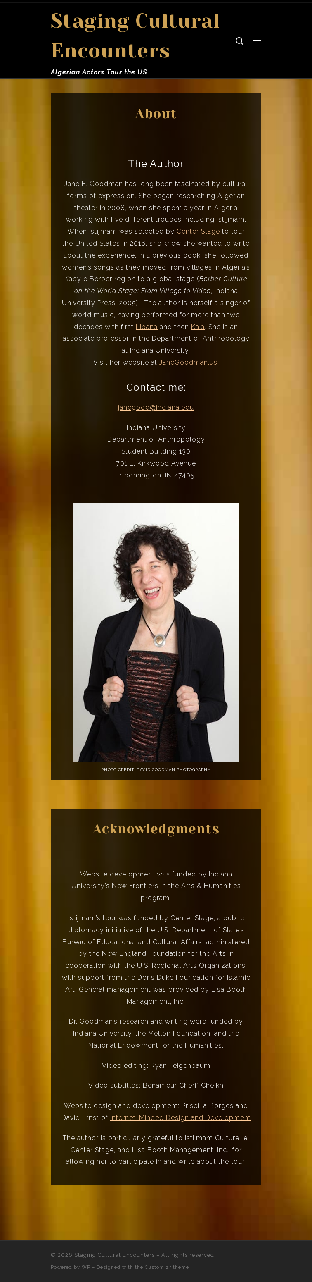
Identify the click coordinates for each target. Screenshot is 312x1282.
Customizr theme (167, 1267)
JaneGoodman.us (188, 362)
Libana (147, 327)
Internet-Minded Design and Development (180, 1118)
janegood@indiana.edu (156, 407)
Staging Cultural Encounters (114, 1255)
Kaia (198, 327)
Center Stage (198, 231)
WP (86, 1267)
